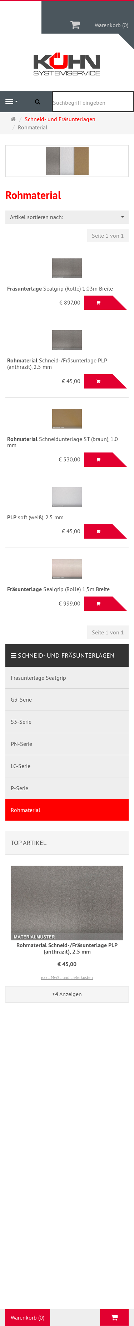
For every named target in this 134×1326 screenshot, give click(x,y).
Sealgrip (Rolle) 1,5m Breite (58, 589)
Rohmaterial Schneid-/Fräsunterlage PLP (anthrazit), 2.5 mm (67, 948)
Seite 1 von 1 (108, 235)
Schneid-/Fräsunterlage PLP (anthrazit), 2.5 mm (57, 363)
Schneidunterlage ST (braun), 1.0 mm (62, 442)
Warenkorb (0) (111, 25)
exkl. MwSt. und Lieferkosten (67, 977)
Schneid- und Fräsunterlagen (66, 655)
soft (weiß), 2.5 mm (35, 517)
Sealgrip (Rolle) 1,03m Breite (60, 288)
